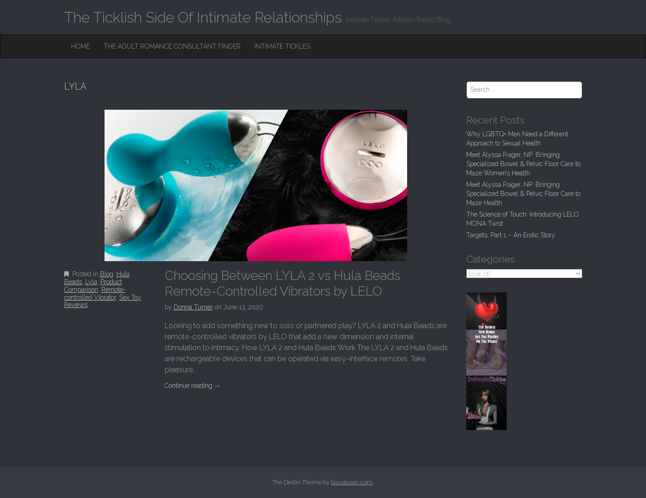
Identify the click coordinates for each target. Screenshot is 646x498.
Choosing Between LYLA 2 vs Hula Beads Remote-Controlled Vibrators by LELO (282, 283)
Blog (106, 274)
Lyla (91, 281)
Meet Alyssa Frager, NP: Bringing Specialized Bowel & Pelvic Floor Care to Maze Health (523, 194)
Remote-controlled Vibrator (95, 293)
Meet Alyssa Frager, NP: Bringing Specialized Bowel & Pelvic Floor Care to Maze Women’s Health (523, 164)
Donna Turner (193, 307)
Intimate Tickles (282, 46)
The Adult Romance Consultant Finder (172, 46)
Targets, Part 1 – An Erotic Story (510, 235)
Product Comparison (93, 285)
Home (80, 46)
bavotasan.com (352, 482)
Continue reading (193, 385)
